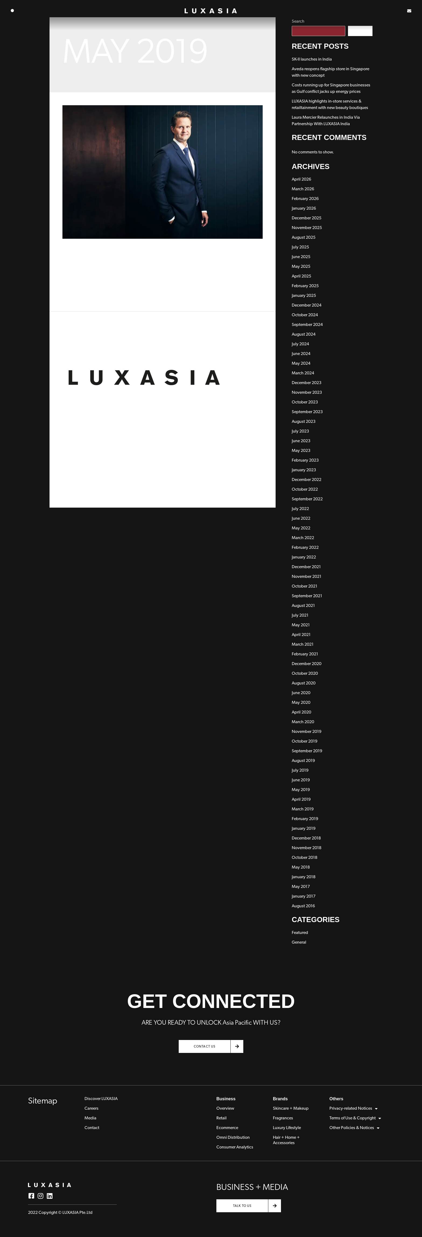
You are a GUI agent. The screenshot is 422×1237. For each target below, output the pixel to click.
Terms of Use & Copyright (355, 1118)
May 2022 (301, 528)
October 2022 (305, 489)
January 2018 (303, 877)
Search (360, 31)
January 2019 (303, 829)
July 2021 (300, 615)
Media (90, 1118)
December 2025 (306, 218)
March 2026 (303, 189)
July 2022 (300, 509)
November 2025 (307, 228)
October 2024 (305, 315)
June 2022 (301, 518)
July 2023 (300, 431)
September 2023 (307, 412)
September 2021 (307, 596)
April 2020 (301, 712)
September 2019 (307, 751)
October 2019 (304, 741)
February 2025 (305, 286)
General (69, 261)
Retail (221, 1118)
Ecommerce (227, 1128)
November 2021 (306, 577)
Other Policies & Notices (354, 1128)
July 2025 (300, 247)
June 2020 (301, 693)
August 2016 (303, 906)
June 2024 (301, 354)
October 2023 (305, 402)
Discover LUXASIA (101, 1099)
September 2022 (307, 499)
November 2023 (307, 393)
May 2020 (301, 703)
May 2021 (301, 625)
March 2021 (303, 644)
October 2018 (304, 858)
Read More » (73, 291)
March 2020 (303, 722)
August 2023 (303, 422)
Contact (92, 1128)
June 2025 (301, 257)
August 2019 (303, 761)
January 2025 (304, 296)
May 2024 (301, 363)
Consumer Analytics (234, 1147)
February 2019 (305, 819)
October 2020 (305, 674)
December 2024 (306, 305)
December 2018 (306, 838)
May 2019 (301, 790)
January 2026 (304, 208)
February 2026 (305, 199)
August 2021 (303, 606)
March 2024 (303, 373)
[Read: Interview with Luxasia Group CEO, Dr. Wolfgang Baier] (162, 172)
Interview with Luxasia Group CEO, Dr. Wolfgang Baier (157, 249)
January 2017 (303, 896)
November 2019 (306, 732)
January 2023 (304, 470)
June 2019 (301, 780)
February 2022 (305, 548)
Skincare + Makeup (291, 1108)
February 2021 (305, 654)
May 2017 (301, 887)
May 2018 (301, 867)
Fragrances (283, 1118)
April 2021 (301, 635)
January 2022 (304, 557)
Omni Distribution (233, 1138)
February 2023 (305, 460)
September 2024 (307, 325)
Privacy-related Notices (353, 1108)
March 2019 (303, 809)
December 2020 (306, 664)
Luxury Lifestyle (287, 1128)
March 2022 (303, 538)
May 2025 (301, 267)
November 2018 (306, 848)
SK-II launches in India (312, 59)
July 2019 (300, 770)
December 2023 (306, 383)
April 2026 (301, 179)
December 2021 (306, 567)
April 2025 (301, 276)
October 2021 (304, 586)
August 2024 (303, 334)
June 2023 (301, 441)
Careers (92, 1108)
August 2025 (303, 238)
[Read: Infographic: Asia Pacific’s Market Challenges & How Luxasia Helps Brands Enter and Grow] (143, 378)
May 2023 (301, 451)
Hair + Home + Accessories (286, 1140)
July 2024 (300, 344)
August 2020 (303, 683)
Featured (300, 933)
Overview (225, 1108)
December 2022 (306, 480)
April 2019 (301, 799)
